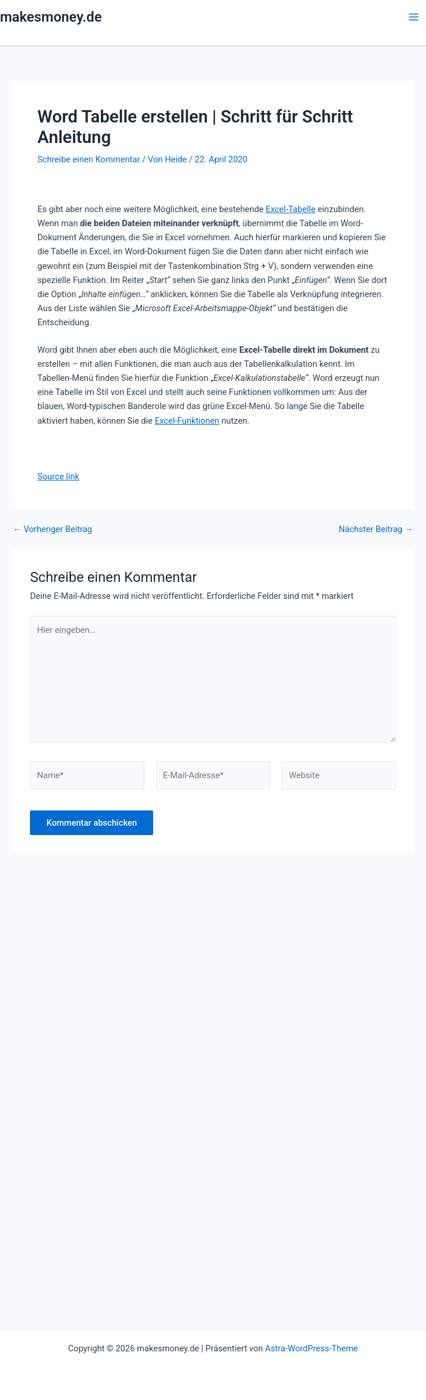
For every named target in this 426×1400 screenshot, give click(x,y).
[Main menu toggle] (413, 17)
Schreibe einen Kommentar (89, 159)
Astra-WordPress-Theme (311, 1348)
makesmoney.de (51, 17)
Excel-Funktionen (187, 420)
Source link (58, 476)
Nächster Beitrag (376, 529)
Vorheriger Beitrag (52, 529)
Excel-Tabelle (291, 209)
